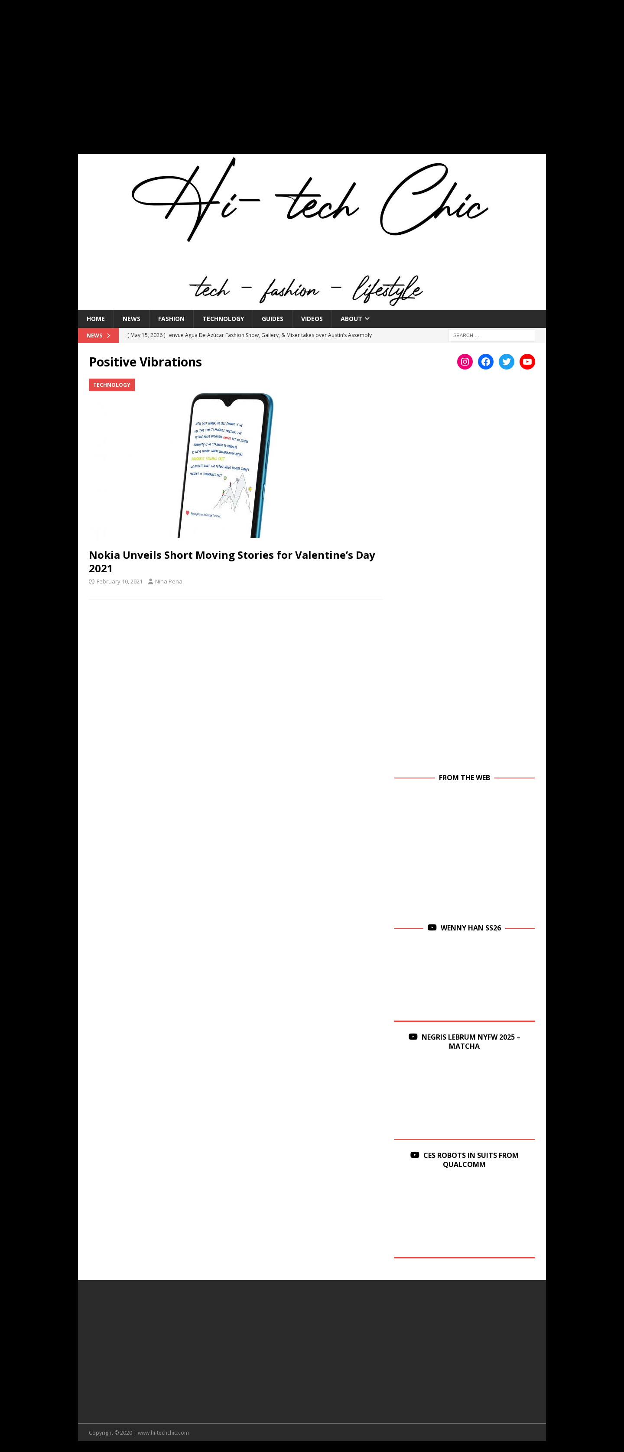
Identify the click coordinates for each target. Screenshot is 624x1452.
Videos (312, 318)
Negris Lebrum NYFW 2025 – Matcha (471, 1041)
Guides (272, 318)
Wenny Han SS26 (471, 928)
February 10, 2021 (120, 581)
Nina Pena (168, 581)
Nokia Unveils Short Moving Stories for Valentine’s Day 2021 (232, 561)
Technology (223, 318)
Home (96, 318)
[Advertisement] (312, 82)
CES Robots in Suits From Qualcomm (471, 1160)
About (351, 318)
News (131, 318)
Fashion (171, 318)
